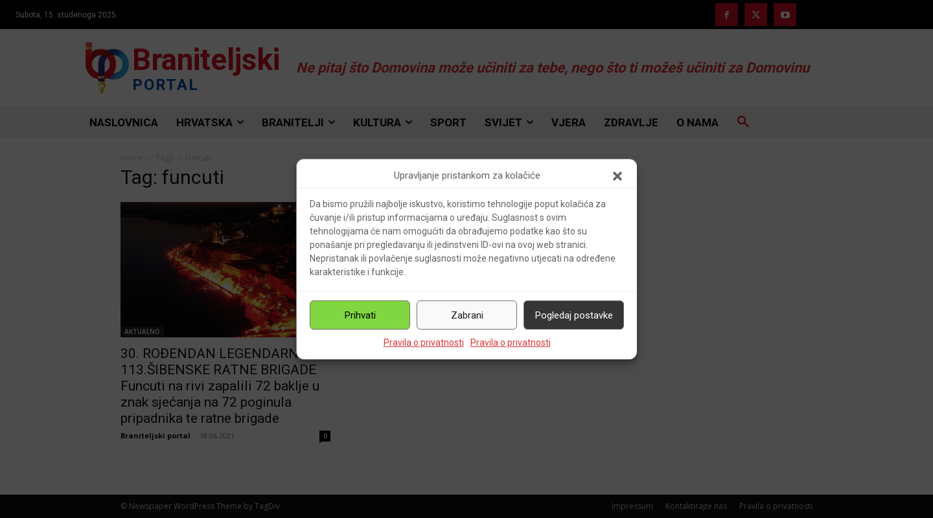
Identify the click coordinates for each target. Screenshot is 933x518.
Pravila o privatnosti (424, 342)
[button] (617, 176)
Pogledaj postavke (574, 315)
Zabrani (467, 315)
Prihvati (360, 315)
